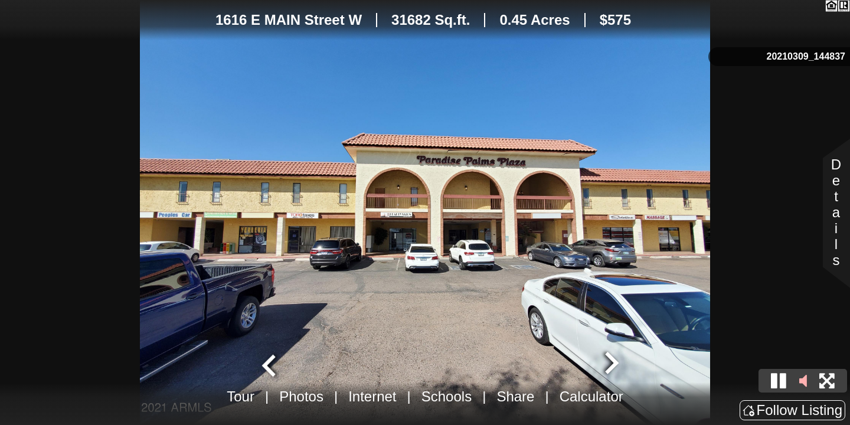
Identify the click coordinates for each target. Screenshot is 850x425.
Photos (301, 396)
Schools (446, 396)
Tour (240, 396)
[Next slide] (610, 364)
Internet (372, 396)
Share (515, 396)
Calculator (591, 396)
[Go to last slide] (270, 364)
